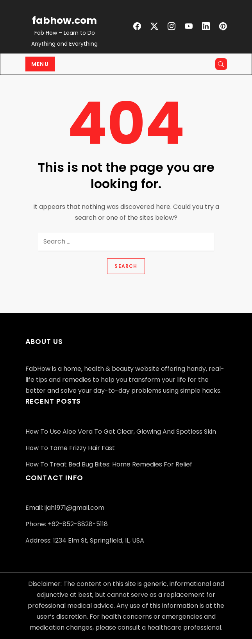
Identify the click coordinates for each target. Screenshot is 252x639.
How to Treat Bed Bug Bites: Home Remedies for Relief (108, 464)
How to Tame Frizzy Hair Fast (70, 447)
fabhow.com (64, 20)
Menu (40, 64)
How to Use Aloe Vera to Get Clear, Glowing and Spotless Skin (120, 431)
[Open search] (221, 64)
